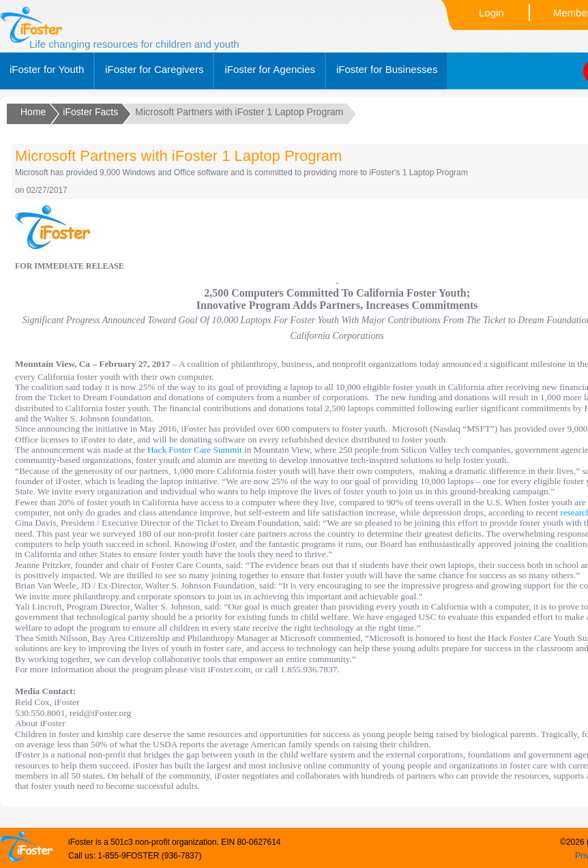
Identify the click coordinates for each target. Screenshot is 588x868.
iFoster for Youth (47, 69)
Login (491, 12)
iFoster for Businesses (386, 69)
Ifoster (31, 25)
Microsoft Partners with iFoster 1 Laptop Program (178, 155)
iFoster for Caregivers (154, 69)
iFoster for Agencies (269, 69)
